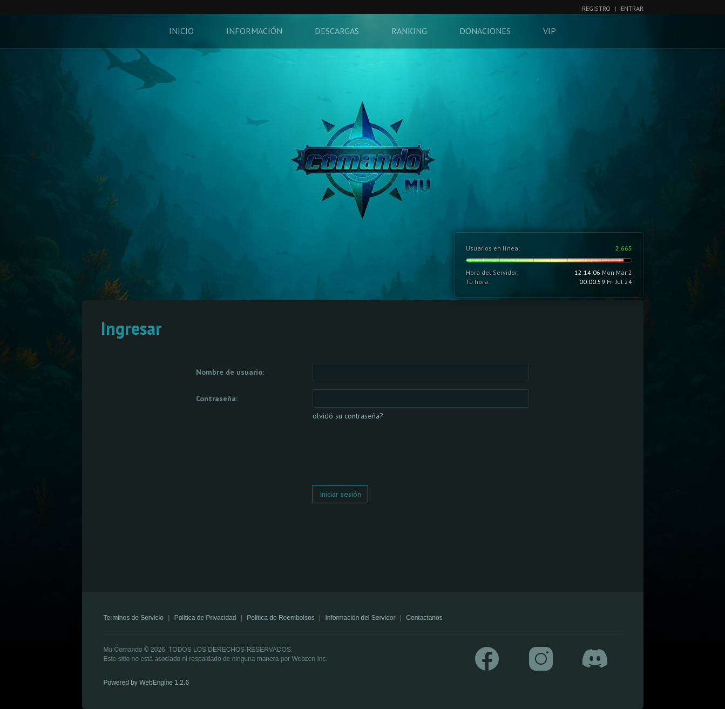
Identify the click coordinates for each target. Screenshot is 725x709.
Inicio (181, 30)
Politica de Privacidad (205, 618)
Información (254, 30)
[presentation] (395, 456)
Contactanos (424, 618)
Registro (596, 8)
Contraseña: (217, 398)
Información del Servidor (360, 618)
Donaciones (485, 30)
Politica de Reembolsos (280, 618)
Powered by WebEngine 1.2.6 (146, 682)
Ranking (409, 30)
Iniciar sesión (340, 494)
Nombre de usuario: (230, 372)
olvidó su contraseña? (348, 416)
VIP (549, 30)
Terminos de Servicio (134, 618)
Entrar (632, 8)
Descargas (337, 30)
